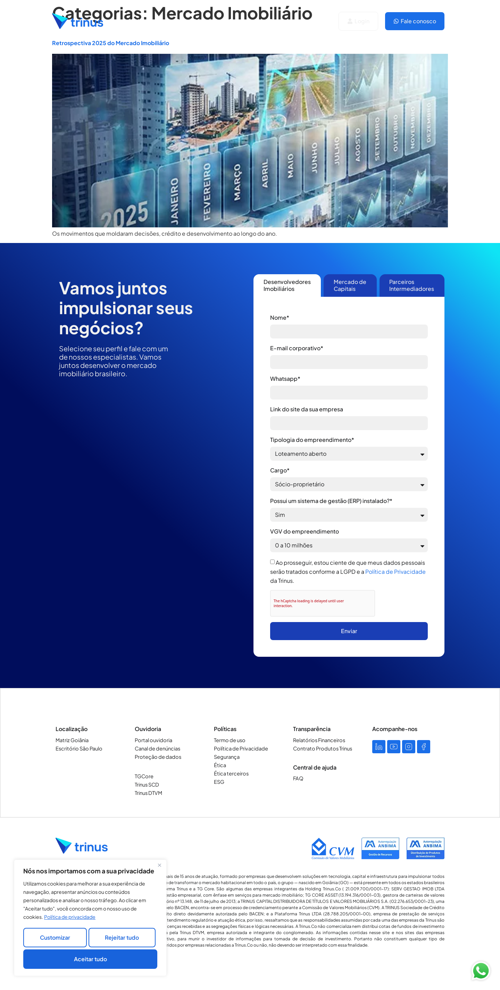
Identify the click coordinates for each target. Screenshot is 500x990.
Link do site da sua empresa (306, 409)
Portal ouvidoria (152, 740)
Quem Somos (193, 21)
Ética (219, 765)
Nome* (279, 317)
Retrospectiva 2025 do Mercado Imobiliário (110, 43)
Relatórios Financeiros (318, 740)
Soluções (145, 21)
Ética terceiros (230, 773)
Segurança (226, 757)
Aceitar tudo (90, 959)
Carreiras (240, 21)
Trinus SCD (147, 784)
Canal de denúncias (157, 748)
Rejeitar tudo (122, 939)
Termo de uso (229, 740)
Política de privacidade (69, 920)
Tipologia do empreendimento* (312, 439)
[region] (90, 919)
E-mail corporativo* (296, 348)
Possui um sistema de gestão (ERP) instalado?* (331, 500)
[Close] (159, 869)
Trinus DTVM (148, 793)
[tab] (287, 285)
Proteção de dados (156, 757)
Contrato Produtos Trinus (321, 748)
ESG (219, 782)
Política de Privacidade (395, 571)
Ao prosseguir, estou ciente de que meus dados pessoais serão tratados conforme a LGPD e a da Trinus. (348, 571)
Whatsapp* (285, 378)
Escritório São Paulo (78, 748)
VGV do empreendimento (304, 531)
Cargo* (280, 470)
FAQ (298, 778)
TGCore (144, 776)
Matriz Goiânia (72, 740)
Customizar (54, 939)
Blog (275, 21)
